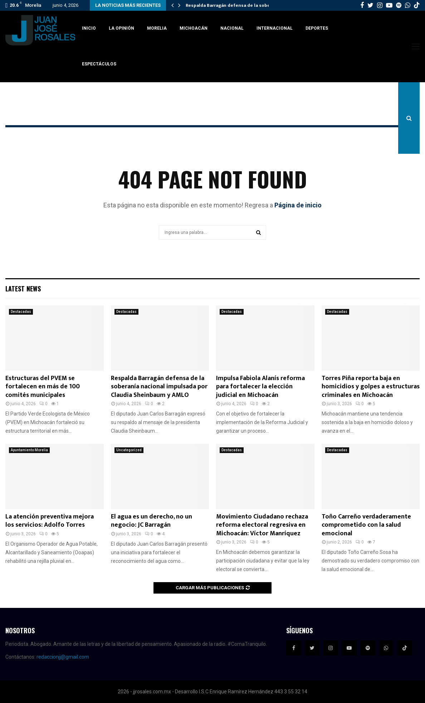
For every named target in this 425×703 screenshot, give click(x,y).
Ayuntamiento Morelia (29, 450)
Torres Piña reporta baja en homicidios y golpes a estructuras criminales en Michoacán (371, 386)
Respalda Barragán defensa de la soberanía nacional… (245, 5)
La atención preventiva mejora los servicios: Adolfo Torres (49, 520)
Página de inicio (298, 205)
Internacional (275, 28)
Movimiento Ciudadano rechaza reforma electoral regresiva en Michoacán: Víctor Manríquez (262, 525)
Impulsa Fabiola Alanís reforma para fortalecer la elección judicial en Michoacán (260, 386)
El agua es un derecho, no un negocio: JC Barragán (151, 520)
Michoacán (193, 28)
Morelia (157, 28)
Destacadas (21, 312)
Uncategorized (129, 450)
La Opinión (121, 28)
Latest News (23, 288)
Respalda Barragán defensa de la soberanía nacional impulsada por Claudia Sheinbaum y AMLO (159, 386)
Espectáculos (99, 64)
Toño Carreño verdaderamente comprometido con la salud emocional (366, 525)
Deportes (317, 28)
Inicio (89, 28)
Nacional (232, 28)
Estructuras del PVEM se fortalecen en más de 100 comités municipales (42, 386)
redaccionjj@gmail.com (62, 657)
